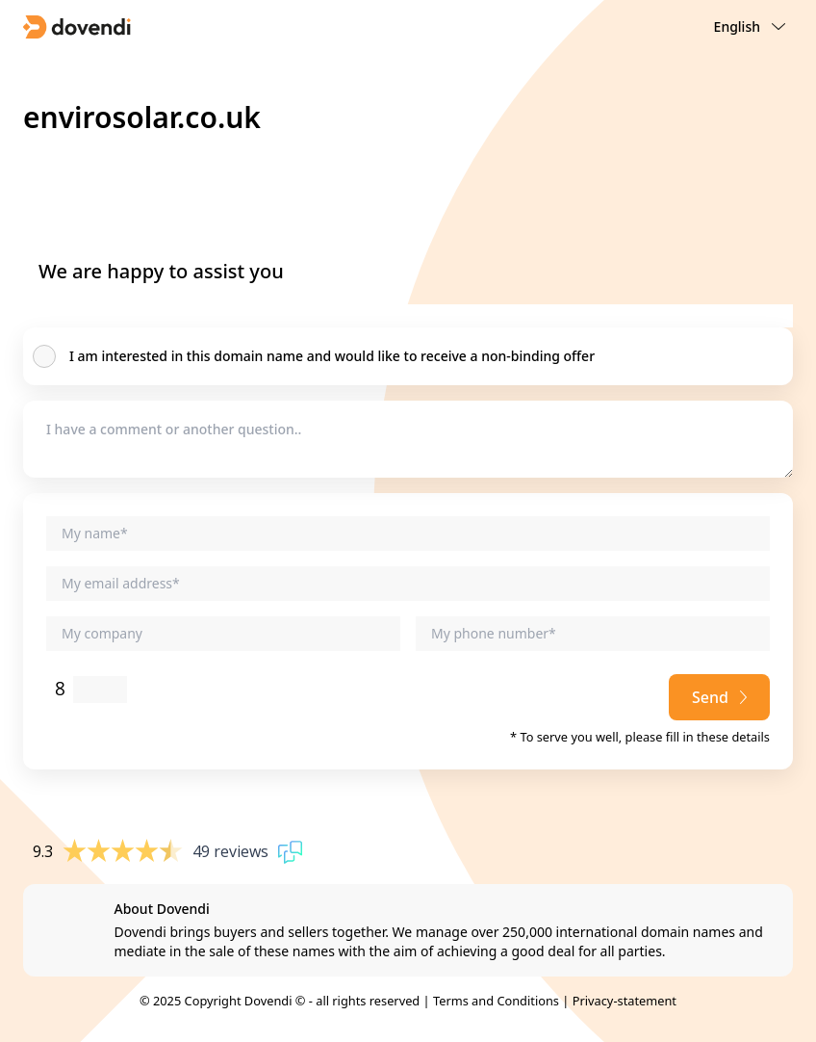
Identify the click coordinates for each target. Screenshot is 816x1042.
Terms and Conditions (496, 1000)
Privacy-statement (624, 1000)
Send (719, 697)
